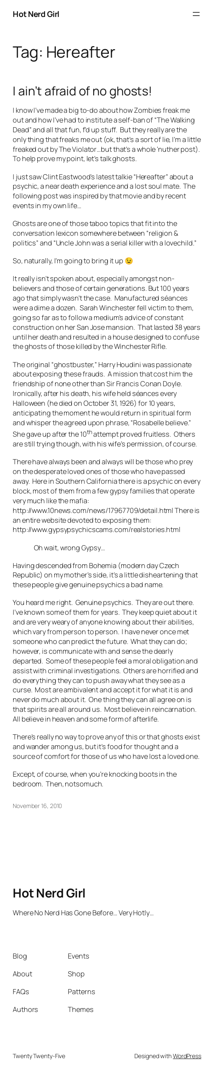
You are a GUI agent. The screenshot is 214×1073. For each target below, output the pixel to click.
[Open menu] (196, 14)
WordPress (187, 1056)
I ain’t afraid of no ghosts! (82, 91)
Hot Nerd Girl (36, 14)
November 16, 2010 (37, 806)
